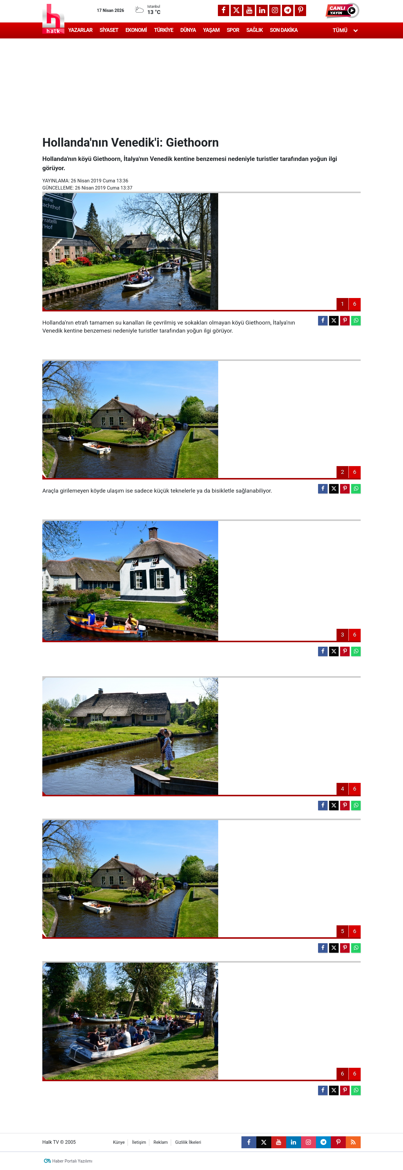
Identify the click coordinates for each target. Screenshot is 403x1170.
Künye (119, 1142)
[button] (343, 10)
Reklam (161, 1142)
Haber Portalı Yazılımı (72, 1161)
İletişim (139, 1142)
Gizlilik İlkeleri (188, 1142)
